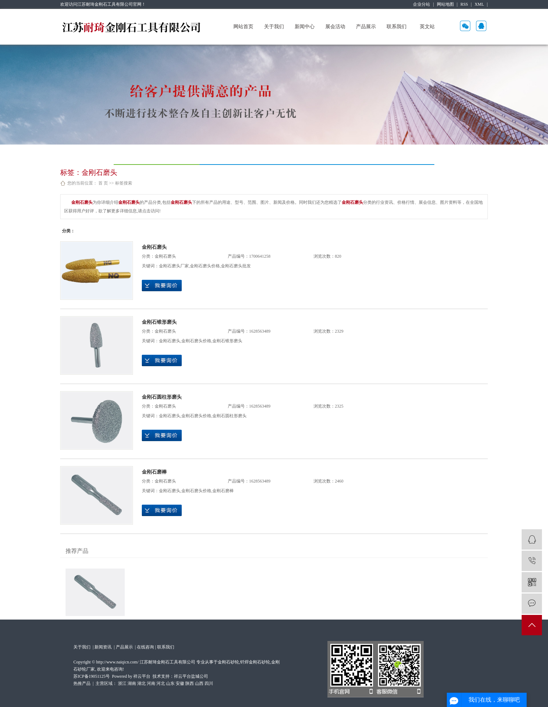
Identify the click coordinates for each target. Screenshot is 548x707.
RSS (464, 4)
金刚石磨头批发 (236, 265)
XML (479, 4)
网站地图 (445, 4)
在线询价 (162, 285)
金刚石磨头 (154, 247)
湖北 (141, 683)
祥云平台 (141, 676)
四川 (209, 683)
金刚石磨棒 (154, 472)
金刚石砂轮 (228, 662)
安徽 (180, 683)
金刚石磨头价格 (205, 265)
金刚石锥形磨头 (159, 322)
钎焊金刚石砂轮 (255, 662)
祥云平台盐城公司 (191, 676)
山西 (199, 683)
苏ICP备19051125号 (91, 676)
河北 (160, 683)
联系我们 (397, 26)
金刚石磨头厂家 (174, 265)
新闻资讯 (103, 647)
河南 (151, 683)
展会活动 (335, 26)
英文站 (427, 26)
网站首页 (243, 26)
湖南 (132, 683)
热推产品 (82, 683)
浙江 (122, 683)
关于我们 (274, 26)
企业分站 (421, 4)
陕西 (189, 683)
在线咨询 (145, 647)
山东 (170, 683)
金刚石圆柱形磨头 (162, 397)
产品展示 (366, 26)
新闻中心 (305, 26)
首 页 (103, 183)
